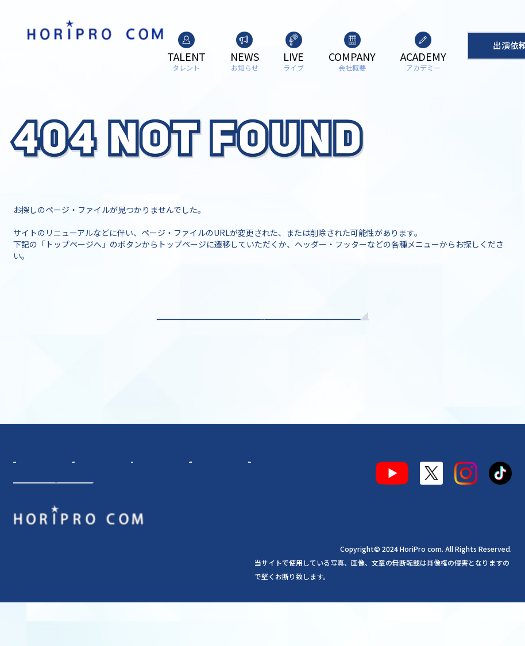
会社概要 (170, 514)
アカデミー (222, 514)
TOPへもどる (262, 339)
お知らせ (84, 514)
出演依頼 (56, 562)
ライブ (127, 514)
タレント (36, 514)
